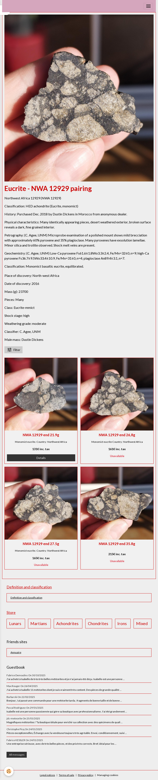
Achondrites (67, 623)
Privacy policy (85, 775)
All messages (16, 754)
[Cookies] (9, 771)
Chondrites (98, 623)
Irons (122, 623)
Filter (13, 350)
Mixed (142, 623)
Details (41, 458)
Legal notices (47, 775)
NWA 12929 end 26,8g (117, 435)
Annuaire (16, 652)
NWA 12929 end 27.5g (41, 544)
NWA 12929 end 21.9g (41, 435)
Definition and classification (26, 597)
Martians (38, 623)
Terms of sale (66, 775)
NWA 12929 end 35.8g (117, 544)
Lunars (15, 623)
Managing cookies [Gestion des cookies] (107, 775)
